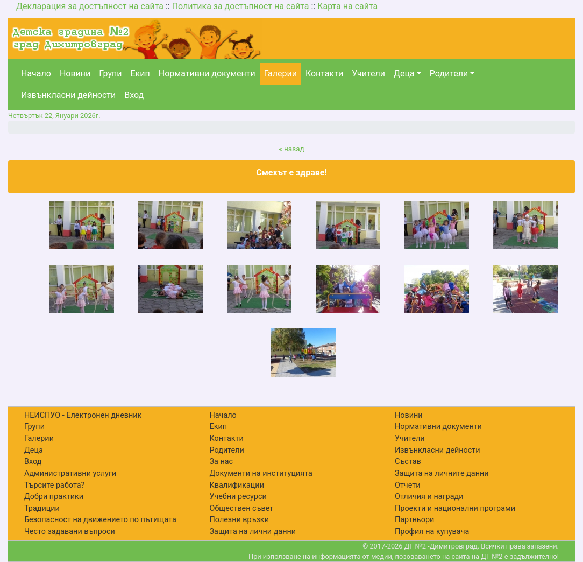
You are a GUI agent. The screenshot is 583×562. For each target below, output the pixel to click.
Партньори (414, 519)
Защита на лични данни (253, 531)
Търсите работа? (54, 485)
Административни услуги (70, 473)
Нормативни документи (207, 73)
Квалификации (237, 485)
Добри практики (53, 496)
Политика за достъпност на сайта (240, 6)
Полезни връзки (239, 519)
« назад (291, 148)
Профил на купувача (432, 531)
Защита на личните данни (442, 473)
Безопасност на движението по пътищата (100, 519)
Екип (140, 73)
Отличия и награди (429, 496)
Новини (75, 73)
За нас (221, 461)
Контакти (324, 73)
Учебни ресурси (238, 496)
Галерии (280, 73)
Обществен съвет (242, 508)
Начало (36, 73)
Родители (449, 73)
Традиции (42, 508)
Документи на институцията (261, 473)
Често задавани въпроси (69, 531)
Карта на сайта (347, 6)
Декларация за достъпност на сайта (89, 6)
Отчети (407, 485)
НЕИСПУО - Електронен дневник (82, 415)
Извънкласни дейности (68, 95)
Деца (404, 73)
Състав (408, 461)
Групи (110, 73)
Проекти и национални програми (455, 508)
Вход (134, 95)
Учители (368, 73)
